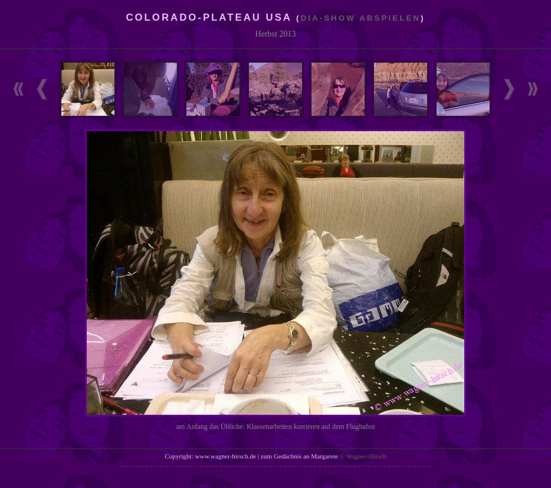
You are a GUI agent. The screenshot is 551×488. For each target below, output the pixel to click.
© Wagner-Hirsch (363, 456)
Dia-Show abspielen (361, 18)
